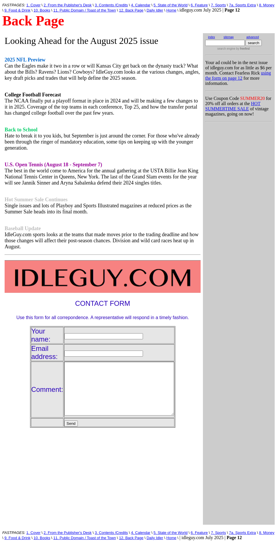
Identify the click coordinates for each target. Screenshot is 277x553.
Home (171, 10)
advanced (252, 37)
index (211, 37)
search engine (226, 48)
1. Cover (33, 5)
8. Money (266, 5)
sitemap (229, 37)
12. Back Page (131, 10)
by (242, 48)
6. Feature (199, 5)
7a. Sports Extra (242, 5)
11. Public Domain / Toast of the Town (84, 10)
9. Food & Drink (17, 10)
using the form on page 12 (238, 75)
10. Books (41, 10)
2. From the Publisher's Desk (68, 5)
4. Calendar (140, 5)
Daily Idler (154, 10)
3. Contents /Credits (111, 5)
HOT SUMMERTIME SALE (233, 106)
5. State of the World (170, 5)
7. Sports (218, 5)
